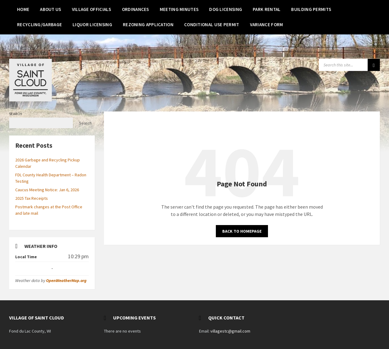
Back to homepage (242, 231)
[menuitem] (23, 9)
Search (15, 113)
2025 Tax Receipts (31, 198)
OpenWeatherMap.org (66, 280)
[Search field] (349, 65)
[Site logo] (30, 100)
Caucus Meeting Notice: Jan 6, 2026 (47, 189)
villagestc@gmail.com (230, 331)
